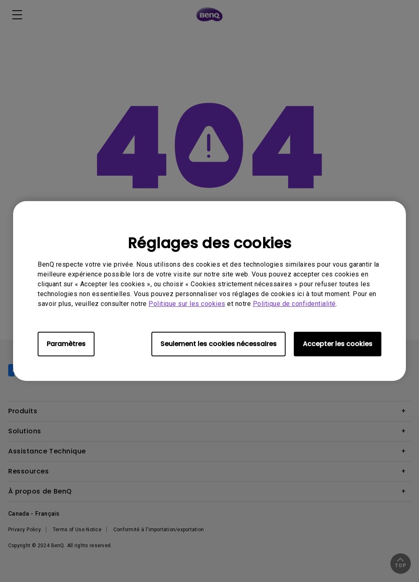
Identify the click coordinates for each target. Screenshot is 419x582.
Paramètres (66, 344)
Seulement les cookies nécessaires (218, 344)
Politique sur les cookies (187, 304)
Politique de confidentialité (294, 304)
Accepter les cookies (337, 344)
